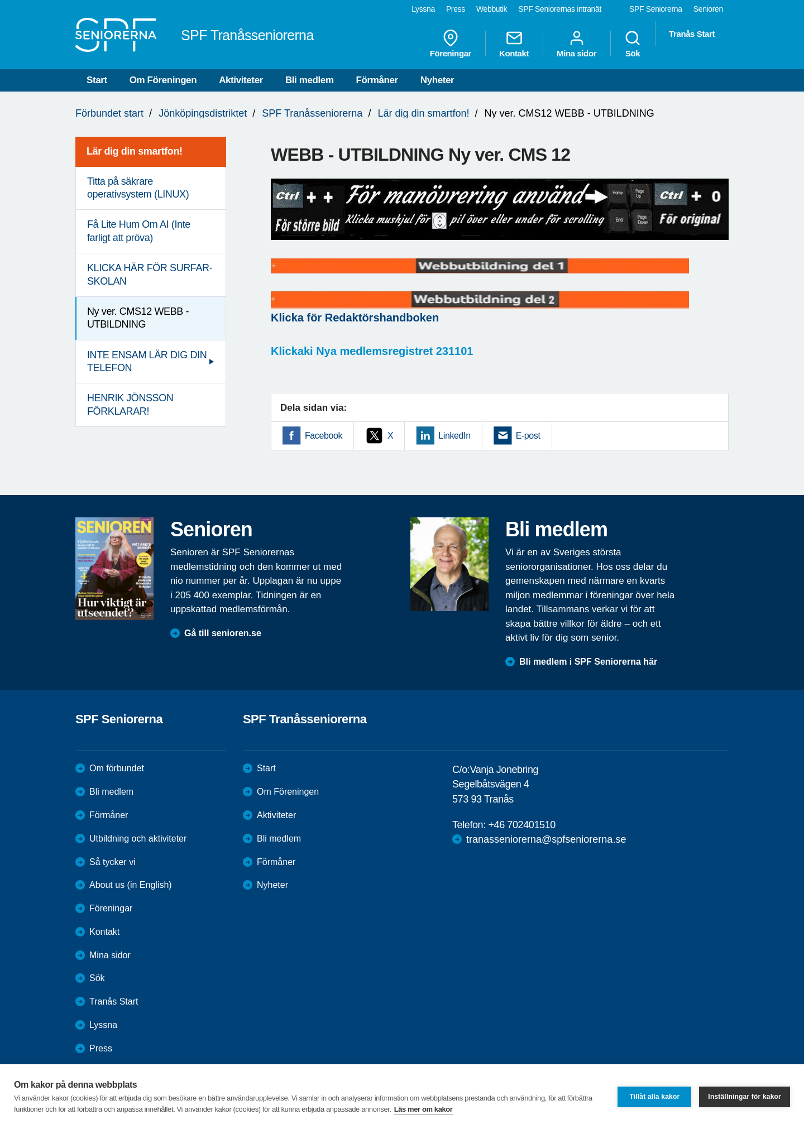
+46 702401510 (521, 824)
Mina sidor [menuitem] (576, 43)
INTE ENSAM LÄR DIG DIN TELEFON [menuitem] (147, 361)
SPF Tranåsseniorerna (312, 113)
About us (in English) (130, 885)
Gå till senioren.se (222, 633)
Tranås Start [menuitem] (692, 34)
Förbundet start (109, 113)
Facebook (323, 435)
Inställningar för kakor (744, 1097)
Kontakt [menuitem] (514, 43)
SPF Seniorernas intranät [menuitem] (559, 8)
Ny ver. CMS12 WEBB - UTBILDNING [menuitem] (138, 318)
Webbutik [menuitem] (491, 8)
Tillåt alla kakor (654, 1097)
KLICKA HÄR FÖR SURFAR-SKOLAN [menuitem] (149, 274)
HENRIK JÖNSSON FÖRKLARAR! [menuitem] (130, 404)
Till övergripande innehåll (0, 0)
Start (97, 80)
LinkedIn (454, 435)
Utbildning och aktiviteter (137, 838)
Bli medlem (309, 80)
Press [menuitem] (455, 8)
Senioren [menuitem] (708, 8)
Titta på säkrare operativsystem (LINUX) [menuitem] (138, 188)
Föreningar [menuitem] (450, 43)
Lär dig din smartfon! (423, 113)
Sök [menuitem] (632, 43)
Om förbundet (116, 768)
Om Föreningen (163, 80)
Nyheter (437, 80)
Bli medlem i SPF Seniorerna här (588, 661)
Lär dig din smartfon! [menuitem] (135, 151)
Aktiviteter (241, 80)
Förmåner (377, 80)
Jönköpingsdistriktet (203, 113)
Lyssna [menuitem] (423, 8)
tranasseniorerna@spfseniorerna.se (546, 839)
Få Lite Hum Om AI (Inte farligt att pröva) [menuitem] (138, 231)
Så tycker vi (112, 862)
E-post (528, 435)
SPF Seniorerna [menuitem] (655, 8)
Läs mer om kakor (423, 1109)
